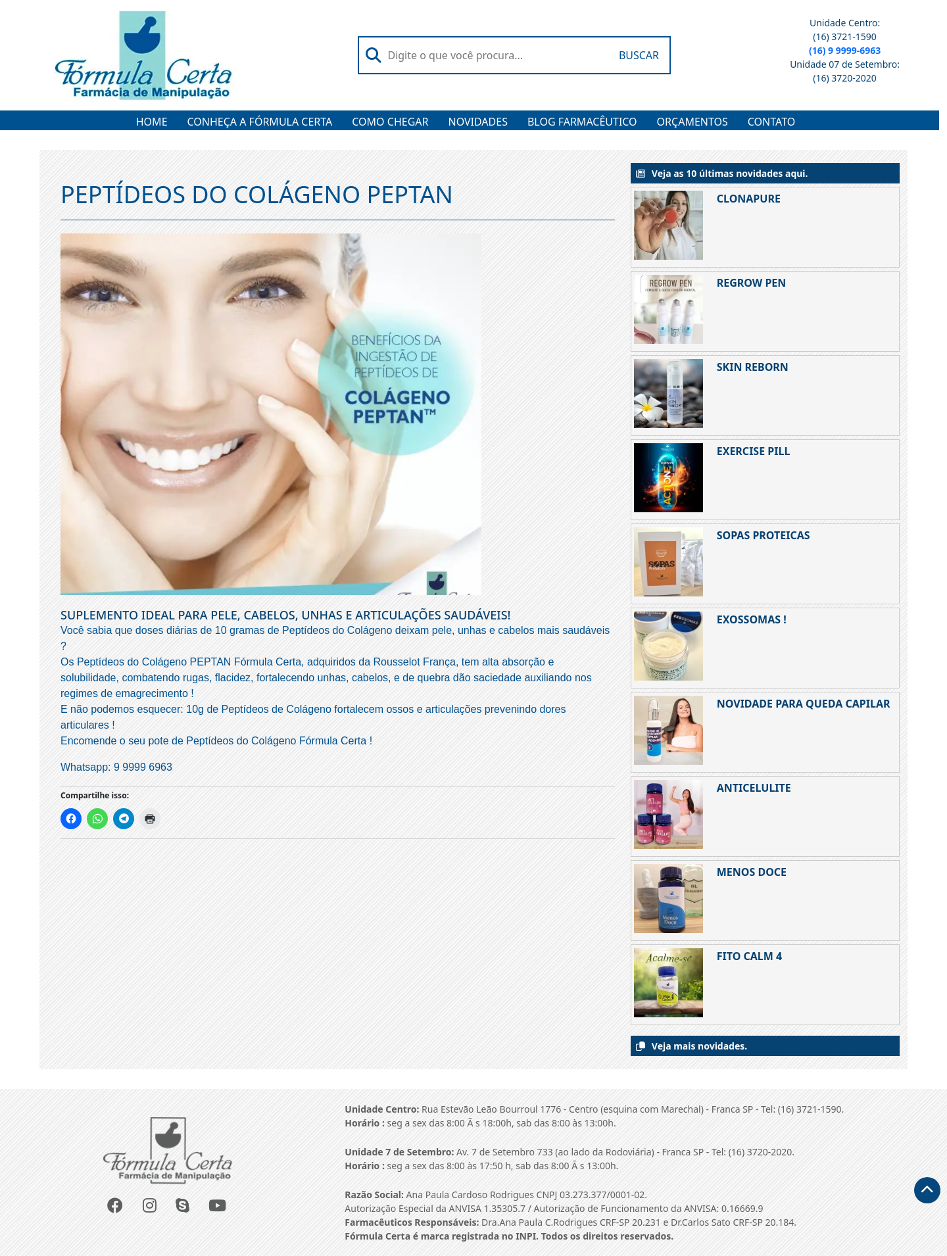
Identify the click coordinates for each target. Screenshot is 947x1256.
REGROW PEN (752, 283)
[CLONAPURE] (670, 225)
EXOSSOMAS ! (752, 619)
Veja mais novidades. (699, 1046)
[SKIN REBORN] (670, 393)
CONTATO (771, 121)
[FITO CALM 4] (670, 982)
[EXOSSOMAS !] (670, 646)
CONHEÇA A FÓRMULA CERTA (260, 121)
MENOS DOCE (752, 872)
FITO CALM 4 (749, 956)
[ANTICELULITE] (670, 814)
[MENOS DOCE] (670, 898)
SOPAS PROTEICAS (763, 535)
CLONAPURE (749, 198)
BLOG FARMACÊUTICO (582, 121)
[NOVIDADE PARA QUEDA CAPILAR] (670, 730)
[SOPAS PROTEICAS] (670, 561)
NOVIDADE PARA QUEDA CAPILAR (803, 703)
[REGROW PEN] (670, 309)
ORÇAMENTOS (692, 121)
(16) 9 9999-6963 (845, 50)
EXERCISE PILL (753, 451)
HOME (152, 121)
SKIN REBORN (753, 367)
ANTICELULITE (754, 788)
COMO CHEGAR (390, 121)
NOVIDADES (477, 121)
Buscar (639, 55)
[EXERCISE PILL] (670, 477)
